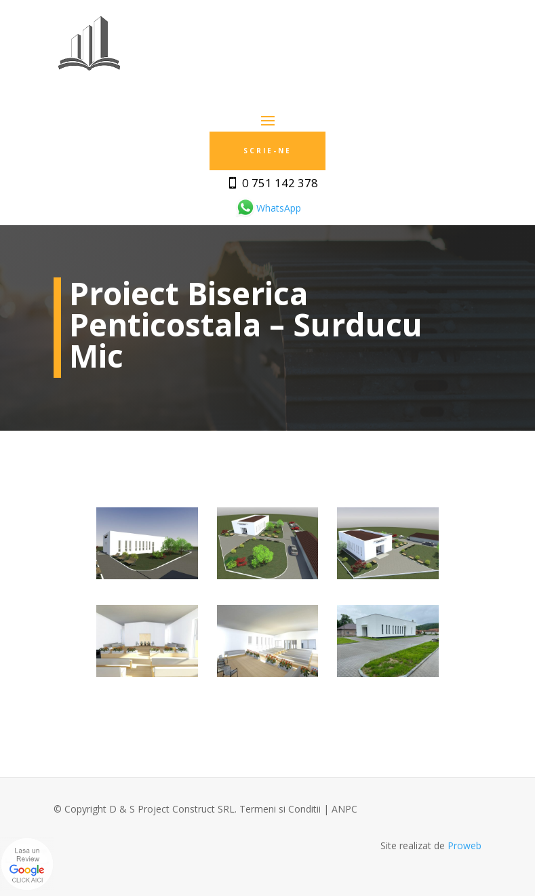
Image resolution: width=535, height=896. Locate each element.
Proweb (464, 845)
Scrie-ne (267, 150)
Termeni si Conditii (280, 808)
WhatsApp (268, 207)
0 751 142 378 (280, 183)
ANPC (344, 808)
